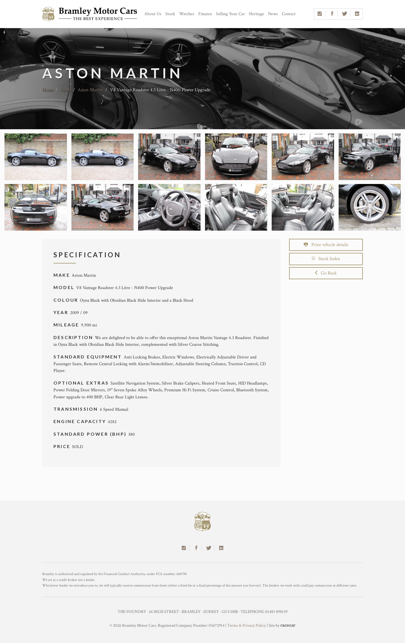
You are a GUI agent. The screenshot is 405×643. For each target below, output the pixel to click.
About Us (152, 14)
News (273, 14)
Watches (186, 14)
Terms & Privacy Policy (246, 625)
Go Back (326, 273)
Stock (170, 14)
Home (47, 90)
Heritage (256, 14)
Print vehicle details (326, 245)
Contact (289, 14)
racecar (287, 625)
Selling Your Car (230, 14)
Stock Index (326, 259)
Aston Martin (90, 90)
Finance (205, 14)
